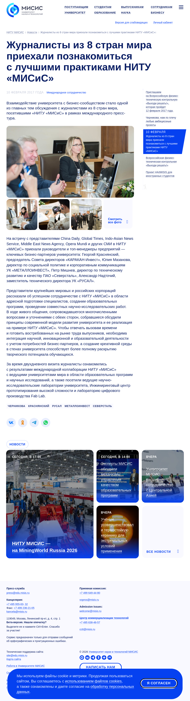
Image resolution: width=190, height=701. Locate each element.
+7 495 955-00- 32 (17, 604)
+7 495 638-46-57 (90, 622)
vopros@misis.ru (89, 599)
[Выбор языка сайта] (181, 22)
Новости (17, 444)
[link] (11, 422)
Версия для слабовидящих (131, 22)
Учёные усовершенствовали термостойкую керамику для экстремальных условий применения (117, 535)
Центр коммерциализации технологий (104, 617)
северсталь (102, 406)
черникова (16, 406)
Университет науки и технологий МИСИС (113, 651)
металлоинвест (77, 406)
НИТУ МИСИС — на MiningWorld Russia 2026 (44, 547)
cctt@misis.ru (87, 629)
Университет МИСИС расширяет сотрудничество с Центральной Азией (159, 482)
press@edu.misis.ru (18, 592)
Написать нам (100, 667)
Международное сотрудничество (66, 92)
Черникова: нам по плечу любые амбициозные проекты (161, 121)
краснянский (38, 406)
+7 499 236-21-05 (24, 607)
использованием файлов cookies (93, 681)
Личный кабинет (163, 22)
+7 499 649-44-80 (90, 592)
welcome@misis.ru (90, 611)
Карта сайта (13, 659)
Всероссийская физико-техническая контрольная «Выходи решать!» (161, 161)
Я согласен (159, 683)
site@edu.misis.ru (16, 655)
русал (57, 406)
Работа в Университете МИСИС (25, 665)
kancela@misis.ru (16, 611)
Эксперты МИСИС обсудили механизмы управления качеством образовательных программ (116, 479)
